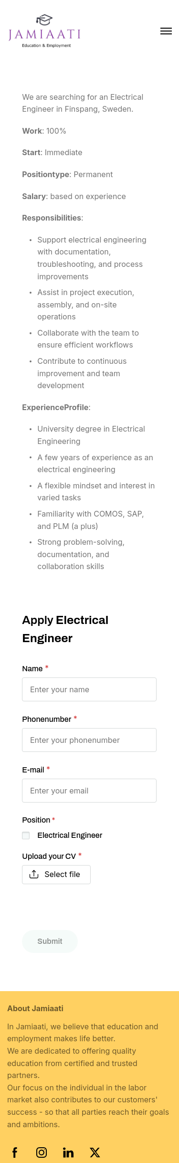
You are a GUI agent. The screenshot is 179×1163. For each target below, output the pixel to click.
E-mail (33, 770)
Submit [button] (49, 941)
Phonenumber (46, 719)
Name (32, 669)
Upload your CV (49, 856)
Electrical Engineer (69, 835)
